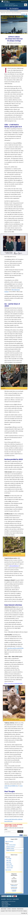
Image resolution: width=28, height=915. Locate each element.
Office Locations (5, 905)
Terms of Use (9, 899)
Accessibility (3, 899)
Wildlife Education (10, 850)
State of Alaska (6, 2)
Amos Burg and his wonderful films (15, 648)
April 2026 (8, 862)
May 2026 (8, 860)
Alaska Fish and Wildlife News (16, 12)
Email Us (25, 910)
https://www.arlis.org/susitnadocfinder (13, 683)
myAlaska (9, 908)
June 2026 (8, 858)
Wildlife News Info (14, 885)
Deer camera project (11, 844)
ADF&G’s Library (10, 848)
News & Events (8, 12)
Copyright (2, 910)
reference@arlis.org (14, 566)
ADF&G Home (3, 12)
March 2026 (9, 864)
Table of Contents (9, 841)
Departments (14, 908)
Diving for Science (10, 846)
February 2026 (9, 865)
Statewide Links (24, 1)
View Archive (8, 869)
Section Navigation (14, 10)
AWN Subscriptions (14, 888)
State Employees (20, 908)
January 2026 (9, 867)
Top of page (23, 913)
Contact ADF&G (15, 899)
